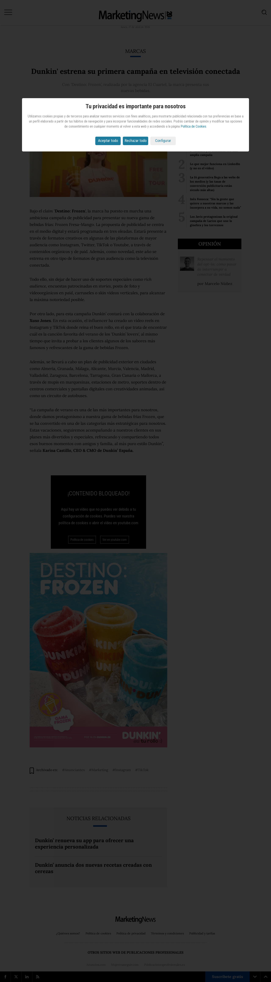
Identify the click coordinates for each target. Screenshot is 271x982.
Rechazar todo (136, 140)
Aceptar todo (108, 140)
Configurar (163, 140)
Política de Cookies (193, 126)
